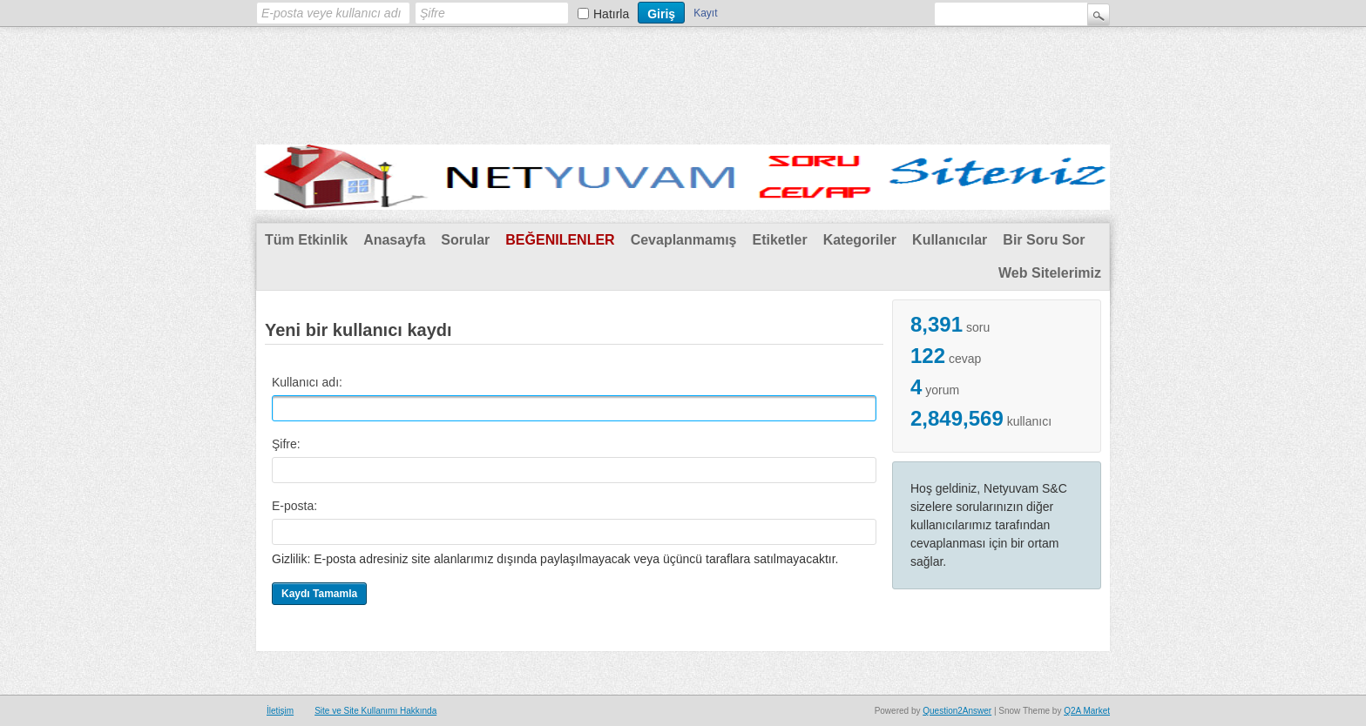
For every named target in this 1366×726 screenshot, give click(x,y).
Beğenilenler (559, 239)
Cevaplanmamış (684, 239)
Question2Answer (957, 711)
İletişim (280, 711)
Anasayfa (394, 239)
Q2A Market (1087, 711)
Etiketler (779, 239)
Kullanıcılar (949, 239)
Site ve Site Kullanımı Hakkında (375, 711)
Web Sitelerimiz (1049, 273)
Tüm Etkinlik (306, 239)
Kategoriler (859, 239)
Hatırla (611, 14)
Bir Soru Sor (1044, 239)
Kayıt (705, 13)
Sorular (465, 239)
